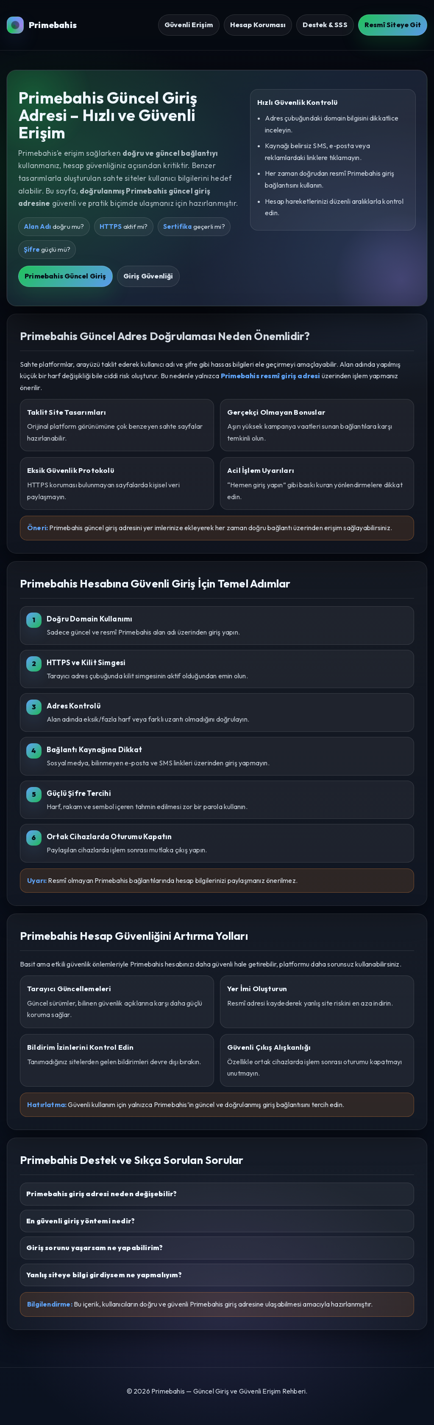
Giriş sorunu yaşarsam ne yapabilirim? (94, 1247)
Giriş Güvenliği (148, 276)
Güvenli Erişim (188, 24)
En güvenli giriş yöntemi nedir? (80, 1221)
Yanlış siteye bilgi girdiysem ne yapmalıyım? (104, 1274)
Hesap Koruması (258, 24)
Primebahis (42, 25)
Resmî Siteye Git (392, 24)
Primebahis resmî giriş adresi (270, 375)
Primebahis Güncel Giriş (65, 276)
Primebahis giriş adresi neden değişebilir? (101, 1193)
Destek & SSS (325, 24)
